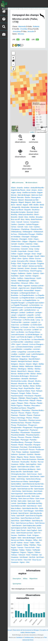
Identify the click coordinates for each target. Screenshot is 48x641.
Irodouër (14, 288)
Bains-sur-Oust (36, 195)
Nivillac (38, 386)
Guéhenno (21, 273)
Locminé (37, 347)
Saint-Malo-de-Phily (35, 503)
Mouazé (31, 381)
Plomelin (14, 420)
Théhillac (32, 545)
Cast (31, 227)
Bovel (36, 212)
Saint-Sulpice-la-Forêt (18, 528)
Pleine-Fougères (32, 398)
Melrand (37, 366)
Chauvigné (25, 237)
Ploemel (35, 413)
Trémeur (14, 555)
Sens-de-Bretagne (29, 538)
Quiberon (14, 454)
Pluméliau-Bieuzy (17, 442)
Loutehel (22, 354)
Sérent (39, 538)
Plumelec (33, 440)
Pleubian (27, 405)
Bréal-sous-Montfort (26, 214)
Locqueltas (28, 349)
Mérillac (30, 369)
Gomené (20, 268)
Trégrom (23, 552)
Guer (42, 273)
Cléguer (25, 241)
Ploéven (29, 418)
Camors (26, 222)
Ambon (26, 188)
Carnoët (20, 227)
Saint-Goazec (39, 489)
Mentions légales (30, 632)
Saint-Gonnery (27, 491)
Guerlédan (14, 276)
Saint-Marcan (32, 506)
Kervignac (14, 293)
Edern (42, 256)
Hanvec (14, 281)
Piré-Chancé (28, 396)
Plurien (20, 445)
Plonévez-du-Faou (17, 423)
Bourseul (30, 212)
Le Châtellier (24, 325)
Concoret (24, 249)
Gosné (27, 268)
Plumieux (37, 442)
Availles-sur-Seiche (29, 192)
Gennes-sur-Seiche (35, 266)
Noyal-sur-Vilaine (24, 391)
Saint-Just (31, 501)
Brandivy (14, 214)
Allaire (13, 188)
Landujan (38, 312)
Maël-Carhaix (16, 357)
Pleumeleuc (26, 410)
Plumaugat (25, 440)
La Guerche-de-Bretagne (33, 308)
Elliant (14, 259)
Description (17, 579)
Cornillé (14, 251)
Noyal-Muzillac (29, 388)
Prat (13, 452)
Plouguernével (23, 430)
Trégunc (30, 552)
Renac (26, 457)
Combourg (25, 246)
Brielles (32, 217)
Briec (26, 217)
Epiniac (25, 259)
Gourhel (15, 271)
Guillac (13, 278)
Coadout (21, 244)
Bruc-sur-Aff (15, 219)
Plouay (13, 425)
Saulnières (22, 535)
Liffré (13, 344)
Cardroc (14, 224)
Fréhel (14, 266)
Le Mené (35, 330)
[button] (13, 61)
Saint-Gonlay (16, 491)
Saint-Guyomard (17, 494)
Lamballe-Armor (30, 310)
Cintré (30, 239)
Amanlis (20, 188)
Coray (31, 249)
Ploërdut (22, 415)
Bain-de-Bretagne (24, 195)
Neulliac (26, 386)
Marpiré (14, 361)
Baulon (27, 197)
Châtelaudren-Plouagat (26, 234)
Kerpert (37, 290)
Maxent (28, 364)
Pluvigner (36, 445)
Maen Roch (26, 357)
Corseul (30, 251)
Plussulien (28, 445)
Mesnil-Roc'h (22, 371)
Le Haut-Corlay (17, 330)
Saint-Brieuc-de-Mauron (26, 469)
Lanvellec (38, 317)
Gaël (19, 266)
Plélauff (32, 401)
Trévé (28, 555)
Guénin (29, 273)
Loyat (28, 354)
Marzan (35, 361)
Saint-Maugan (29, 511)
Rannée (37, 454)
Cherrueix (14, 239)
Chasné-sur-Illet (36, 229)
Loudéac (14, 354)
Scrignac (35, 535)
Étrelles (39, 261)
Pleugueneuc (15, 410)
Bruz (22, 219)
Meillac (41, 364)
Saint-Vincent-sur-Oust (24, 533)
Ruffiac (22, 464)
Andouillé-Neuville (37, 188)
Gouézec (41, 268)
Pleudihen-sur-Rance (18, 408)
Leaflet (32, 132)
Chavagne (34, 237)
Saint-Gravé (38, 491)
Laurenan (26, 322)
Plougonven (32, 425)
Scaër (29, 535)
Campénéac (34, 222)
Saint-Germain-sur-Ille (25, 489)
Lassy (38, 320)
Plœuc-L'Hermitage (18, 418)
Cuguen (20, 254)
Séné (19, 538)
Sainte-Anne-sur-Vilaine (19, 481)
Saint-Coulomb (23, 476)
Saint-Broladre (28, 472)
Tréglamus (15, 552)
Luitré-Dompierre (37, 354)
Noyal (20, 388)
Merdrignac (22, 369)
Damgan (27, 254)
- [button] (13, 64)
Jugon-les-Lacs (23, 288)
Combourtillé (35, 246)
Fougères (40, 263)
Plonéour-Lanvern (34, 420)
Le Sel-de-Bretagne (32, 334)
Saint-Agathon (31, 464)
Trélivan (37, 552)
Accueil (10, 630)
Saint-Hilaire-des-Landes (33, 494)
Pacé (33, 391)
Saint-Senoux (40, 523)
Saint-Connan (32, 474)
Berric (13, 205)
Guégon (14, 273)
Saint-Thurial (21, 530)
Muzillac (36, 383)
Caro (26, 227)
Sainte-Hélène (16, 484)
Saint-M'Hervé (23, 513)
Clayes (36, 239)
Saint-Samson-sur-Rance (25, 523)
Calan (13, 222)
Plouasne (36, 423)
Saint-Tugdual (32, 530)
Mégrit (35, 364)
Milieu (25, 579)
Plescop (32, 403)
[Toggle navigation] (5, 14)
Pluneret (14, 445)
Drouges (30, 256)
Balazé (13, 197)
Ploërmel (37, 415)
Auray (19, 192)
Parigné (22, 393)
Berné (39, 202)
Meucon (31, 371)
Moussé (14, 383)
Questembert (35, 452)
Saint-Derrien (34, 476)
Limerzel (25, 344)
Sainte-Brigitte (34, 481)
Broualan (39, 217)
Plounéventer (25, 432)
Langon (13, 315)
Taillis (37, 543)
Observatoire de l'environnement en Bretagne (26, 630)
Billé (30, 205)
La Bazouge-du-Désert (27, 293)
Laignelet (14, 310)
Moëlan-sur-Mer (23, 374)
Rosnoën (41, 459)
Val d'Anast (24, 557)
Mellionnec (29, 366)
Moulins (38, 381)
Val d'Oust (40, 557)
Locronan (36, 349)
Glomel (13, 268)
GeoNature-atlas (29, 637)
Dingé (39, 254)
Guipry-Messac (29, 278)
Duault (37, 256)
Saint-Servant (17, 525)
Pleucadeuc (35, 405)
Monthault (33, 379)
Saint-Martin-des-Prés (30, 508)
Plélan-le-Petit (23, 401)
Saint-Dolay (21, 479)
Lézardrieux (29, 342)
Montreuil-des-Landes (19, 381)
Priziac (18, 452)
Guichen (28, 276)
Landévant (30, 312)
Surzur (26, 543)
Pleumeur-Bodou (37, 410)
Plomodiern (23, 420)
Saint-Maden (22, 503)
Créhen (13, 254)
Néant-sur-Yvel (16, 386)
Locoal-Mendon (16, 349)
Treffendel (36, 550)
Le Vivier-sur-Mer (17, 342)
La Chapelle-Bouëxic (26, 295)
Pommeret (15, 447)
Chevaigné (23, 239)
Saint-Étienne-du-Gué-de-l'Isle (33, 484)
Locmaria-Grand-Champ (24, 347)
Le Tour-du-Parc (24, 339)
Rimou (18, 459)
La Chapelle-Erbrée (29, 300)
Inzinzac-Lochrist (37, 286)
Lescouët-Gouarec (17, 334)
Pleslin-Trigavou (17, 405)
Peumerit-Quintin (17, 396)
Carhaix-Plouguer (32, 224)
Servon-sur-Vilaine (17, 540)
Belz (33, 202)
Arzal (28, 190)
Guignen (36, 276)
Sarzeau (14, 535)
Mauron (22, 364)
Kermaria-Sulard (17, 290)
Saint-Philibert (25, 521)
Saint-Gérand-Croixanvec (20, 486)
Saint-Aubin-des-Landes (26, 467)
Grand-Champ (24, 271)
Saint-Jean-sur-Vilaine (26, 499)
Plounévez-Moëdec (18, 435)
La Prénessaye (16, 320)
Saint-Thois (32, 528)
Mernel (13, 371)
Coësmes (28, 244)
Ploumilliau (15, 432)
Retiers (39, 457)
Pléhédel (22, 398)
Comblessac (15, 246)
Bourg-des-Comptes (18, 212)
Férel (19, 263)
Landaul (22, 312)
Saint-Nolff (20, 516)
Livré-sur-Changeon (36, 344)
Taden (32, 543)
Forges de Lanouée (29, 263)
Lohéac (13, 352)
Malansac (14, 359)
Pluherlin (36, 437)
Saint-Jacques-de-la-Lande (20, 496)
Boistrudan (25, 207)
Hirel (36, 283)
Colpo (36, 244)
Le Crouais (24, 327)
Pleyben (28, 413)
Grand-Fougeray (36, 271)
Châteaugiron (27, 232)
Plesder (39, 403)
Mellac (21, 366)
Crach (37, 251)
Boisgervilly (16, 207)
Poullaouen (40, 450)
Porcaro (32, 450)
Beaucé (21, 200)
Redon (13, 457)
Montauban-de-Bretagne (20, 376)
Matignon (14, 364)
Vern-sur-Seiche (16, 560)
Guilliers (20, 278)
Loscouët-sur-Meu (33, 352)
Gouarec (34, 268)
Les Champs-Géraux (32, 332)
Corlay (36, 249)
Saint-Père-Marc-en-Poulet (30, 518)
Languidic (30, 315)
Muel (30, 383)
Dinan (34, 254)
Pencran (35, 393)
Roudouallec (25, 462)
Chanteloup (25, 229)
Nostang (14, 388)
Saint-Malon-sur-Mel (18, 506)
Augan (13, 192)
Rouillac (34, 462)
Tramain (20, 547)
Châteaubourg (16, 232)
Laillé (21, 310)
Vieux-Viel (27, 560)
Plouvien (28, 437)
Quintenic (22, 454)
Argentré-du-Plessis (18, 190)
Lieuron (37, 342)
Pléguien (14, 398)
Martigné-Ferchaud (25, 361)
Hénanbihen (15, 283)
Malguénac (23, 359)
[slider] (41, 127)
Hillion (31, 283)
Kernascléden (29, 290)
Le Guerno (40, 327)
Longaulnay (22, 352)
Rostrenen (15, 462)
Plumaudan (15, 440)
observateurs (31, 182)
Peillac (28, 393)
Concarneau (15, 249)
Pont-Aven (23, 447)
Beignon (28, 202)
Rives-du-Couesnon (29, 459)
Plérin (26, 403)
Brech (36, 214)
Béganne (14, 202)
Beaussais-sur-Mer (32, 200)
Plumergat (28, 442)
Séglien (13, 538)
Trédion (28, 550)
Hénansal (24, 283)
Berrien (19, 205)
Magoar (34, 357)
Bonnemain (35, 207)
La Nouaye (22, 317)
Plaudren (38, 396)
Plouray (14, 437)
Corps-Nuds (22, 251)
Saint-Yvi (37, 533)
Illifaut (20, 286)
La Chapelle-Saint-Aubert (35, 303)
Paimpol (39, 391)
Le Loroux (27, 330)
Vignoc (22, 562)
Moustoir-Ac (22, 383)
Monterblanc (15, 379)
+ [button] (13, 57)
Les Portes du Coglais (24, 337)
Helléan (33, 281)
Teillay (25, 545)
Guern (22, 276)
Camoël (19, 222)
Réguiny (20, 457)
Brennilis (14, 217)
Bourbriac (35, 210)
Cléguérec (32, 241)
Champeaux (15, 229)
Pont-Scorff (23, 450)
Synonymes (17, 584)
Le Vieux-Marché (38, 339)
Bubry (28, 219)
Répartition (33, 579)
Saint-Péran (15, 518)
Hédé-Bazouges (23, 281)
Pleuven (21, 413)
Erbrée (31, 259)
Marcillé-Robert (34, 359)
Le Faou (32, 327)
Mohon (33, 374)
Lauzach (34, 322)
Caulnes (37, 227)
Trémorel (21, 555)
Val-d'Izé (32, 557)
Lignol (18, 344)
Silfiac (35, 540)
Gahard (24, 266)
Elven (19, 259)
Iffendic (14, 286)
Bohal (42, 205)
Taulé (13, 545)
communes (17, 182)
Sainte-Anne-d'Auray (33, 479)
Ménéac (14, 369)
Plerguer (20, 403)
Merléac (38, 369)
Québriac (25, 452)
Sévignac (28, 540)
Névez (32, 386)
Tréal (37, 547)
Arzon (40, 190)
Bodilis (36, 205)
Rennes (32, 457)
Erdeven (32, 261)
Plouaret (28, 423)
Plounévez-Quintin (32, 435)
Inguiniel (27, 286)
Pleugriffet (31, 408)
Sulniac (20, 543)
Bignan (25, 205)
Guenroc (36, 273)
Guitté (38, 278)
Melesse (15, 366)
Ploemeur (14, 415)
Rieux (13, 459)
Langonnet (21, 315)
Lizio (12, 347)
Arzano (34, 190)
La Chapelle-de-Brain (26, 298)
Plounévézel (35, 432)
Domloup (22, 256)
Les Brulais (20, 332)
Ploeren (29, 415)
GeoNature (19, 637)
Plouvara (21, 437)
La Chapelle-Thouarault (19, 305)
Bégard (21, 202)
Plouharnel (34, 430)
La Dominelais (34, 305)
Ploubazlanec (22, 425)
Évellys (13, 263)
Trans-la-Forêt (30, 547)
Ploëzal (36, 418)
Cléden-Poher (16, 241)
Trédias (21, 550)
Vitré (27, 562)
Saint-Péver (15, 521)
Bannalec (20, 197)
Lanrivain (30, 317)
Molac (39, 374)
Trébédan (14, 550)
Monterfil (25, 379)
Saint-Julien (22, 501)
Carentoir (21, 224)
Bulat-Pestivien (36, 219)
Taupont (19, 545)
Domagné (14, 256)
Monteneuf (34, 376)
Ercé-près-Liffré (22, 261)
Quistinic (30, 454)
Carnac (13, 227)
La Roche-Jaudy (29, 320)
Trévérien (34, 555)
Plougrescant (27, 427)
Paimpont (14, 393)
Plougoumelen (16, 427)
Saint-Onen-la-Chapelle (34, 516)
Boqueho (27, 210)
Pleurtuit (14, 413)
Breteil (21, 217)
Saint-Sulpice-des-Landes (32, 525)
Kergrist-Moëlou (36, 288)
